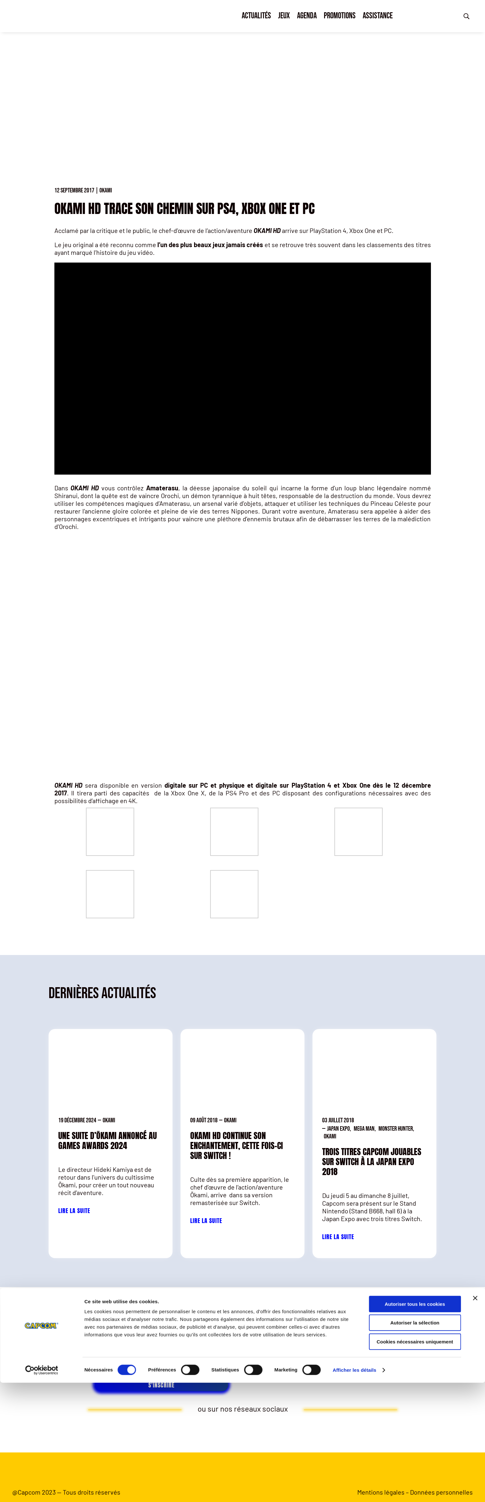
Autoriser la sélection (415, 1442)
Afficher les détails (354, 1489)
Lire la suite (74, 1210)
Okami (105, 190)
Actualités (256, 16)
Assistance (378, 16)
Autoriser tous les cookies (415, 1423)
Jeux (284, 16)
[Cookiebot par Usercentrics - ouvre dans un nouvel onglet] (42, 1489)
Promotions (340, 16)
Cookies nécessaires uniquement (415, 1461)
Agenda (307, 16)
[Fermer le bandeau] (475, 1417)
